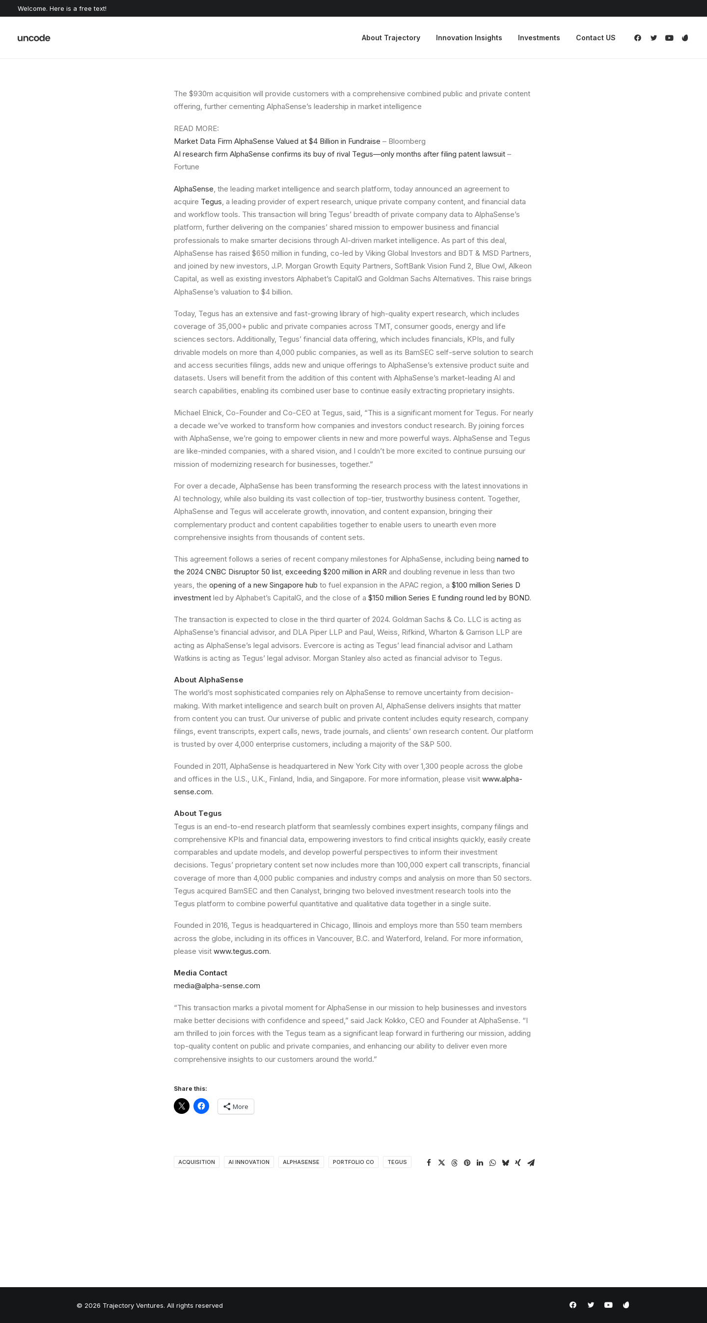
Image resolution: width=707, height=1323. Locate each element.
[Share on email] (531, 1163)
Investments (539, 37)
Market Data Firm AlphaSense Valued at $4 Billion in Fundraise (277, 141)
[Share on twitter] (441, 1163)
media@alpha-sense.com (217, 985)
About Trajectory (391, 37)
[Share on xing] (518, 1163)
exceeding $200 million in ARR (336, 571)
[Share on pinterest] (467, 1163)
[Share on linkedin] (480, 1163)
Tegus (211, 201)
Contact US (596, 37)
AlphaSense (194, 188)
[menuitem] (391, 38)
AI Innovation (249, 1162)
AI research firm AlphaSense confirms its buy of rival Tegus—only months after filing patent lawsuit (339, 154)
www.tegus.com (241, 951)
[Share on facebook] (429, 1163)
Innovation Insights (469, 37)
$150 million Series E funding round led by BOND (448, 597)
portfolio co (353, 1162)
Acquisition (196, 1162)
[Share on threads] (454, 1163)
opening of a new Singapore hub (263, 585)
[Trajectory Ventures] (34, 37)
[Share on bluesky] (505, 1163)
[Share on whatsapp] (492, 1163)
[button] (639, 38)
